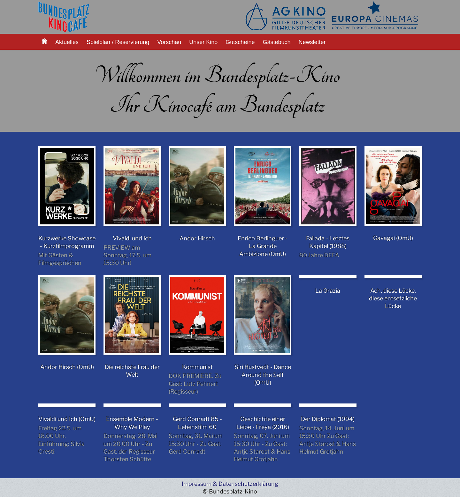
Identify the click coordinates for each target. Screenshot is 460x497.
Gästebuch (276, 42)
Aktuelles (67, 42)
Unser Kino (203, 42)
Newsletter (312, 42)
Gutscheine (240, 42)
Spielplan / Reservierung (118, 42)
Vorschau (169, 42)
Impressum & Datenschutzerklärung (230, 483)
